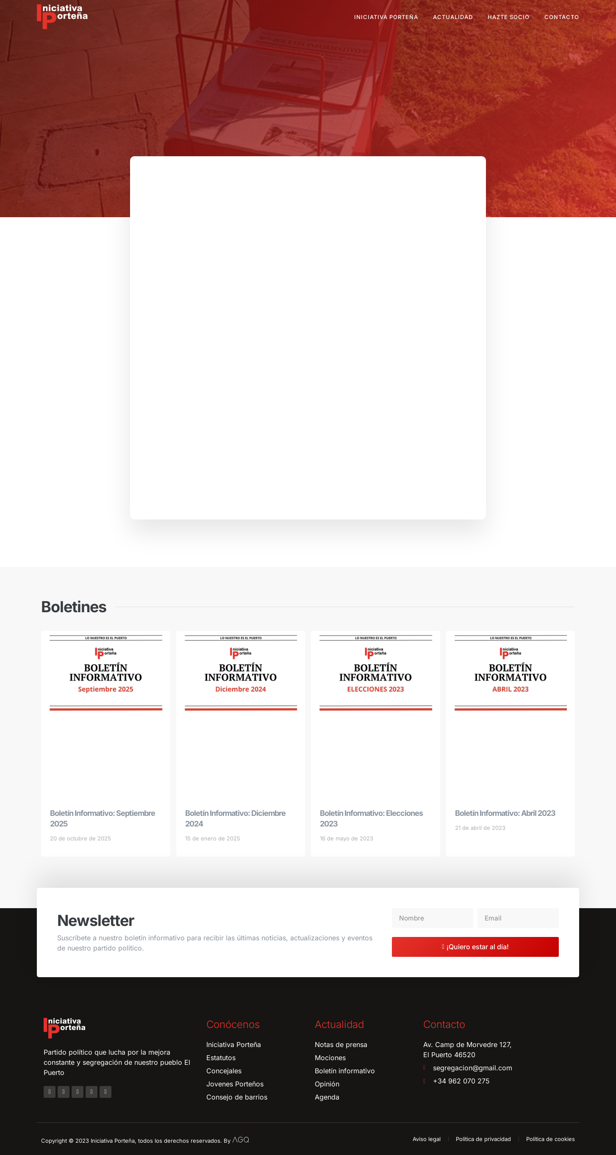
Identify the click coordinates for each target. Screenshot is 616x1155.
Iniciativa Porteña (386, 17)
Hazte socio (509, 17)
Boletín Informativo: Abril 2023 (505, 813)
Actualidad (453, 17)
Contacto (561, 17)
